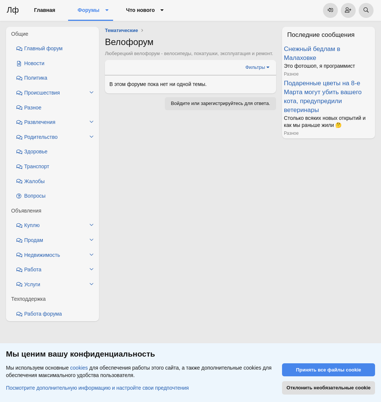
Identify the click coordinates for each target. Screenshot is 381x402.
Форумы (88, 10)
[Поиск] (366, 10)
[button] (106, 10)
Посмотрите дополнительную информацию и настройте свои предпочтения (97, 387)
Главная (44, 10)
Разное (291, 74)
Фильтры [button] (255, 67)
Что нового (140, 10)
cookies (79, 368)
